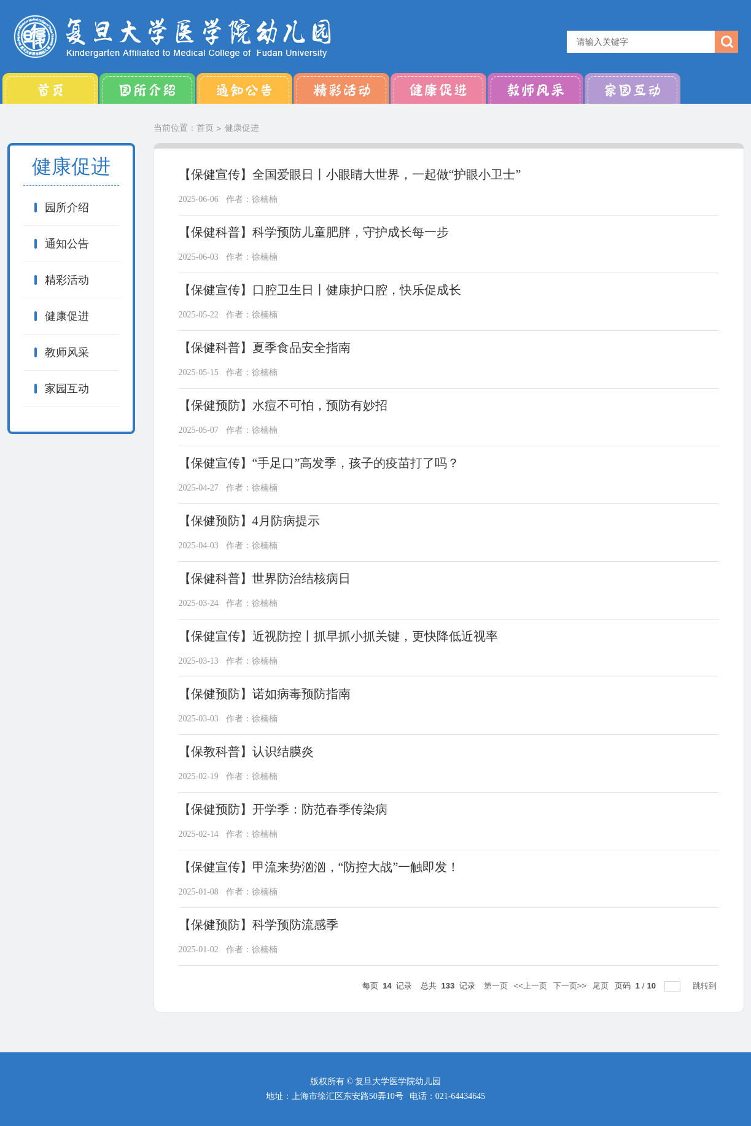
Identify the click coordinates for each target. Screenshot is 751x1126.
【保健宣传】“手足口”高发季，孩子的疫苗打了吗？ (319, 463)
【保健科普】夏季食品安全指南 (265, 347)
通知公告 (244, 88)
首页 (50, 88)
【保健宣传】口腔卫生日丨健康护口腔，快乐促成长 (320, 290)
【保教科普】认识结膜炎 (246, 751)
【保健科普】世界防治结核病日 (265, 578)
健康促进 (438, 88)
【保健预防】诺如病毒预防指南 (265, 694)
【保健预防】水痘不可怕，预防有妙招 (283, 405)
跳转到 (706, 985)
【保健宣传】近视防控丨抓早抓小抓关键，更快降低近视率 (338, 636)
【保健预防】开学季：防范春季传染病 (283, 809)
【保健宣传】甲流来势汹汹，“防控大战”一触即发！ (319, 867)
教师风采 (535, 88)
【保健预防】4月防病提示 (249, 520)
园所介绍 (147, 88)
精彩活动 (341, 88)
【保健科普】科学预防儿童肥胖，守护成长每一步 (314, 232)
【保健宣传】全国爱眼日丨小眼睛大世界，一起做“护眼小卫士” (350, 174)
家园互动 (632, 88)
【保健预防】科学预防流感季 (258, 924)
